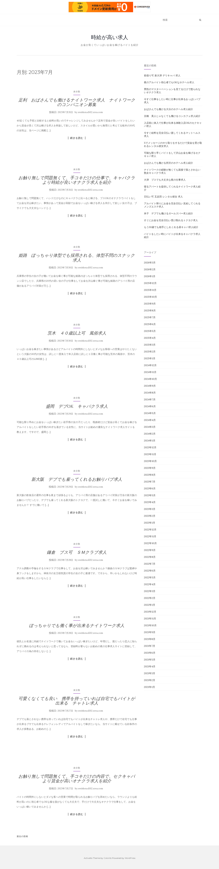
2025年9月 (150, 303)
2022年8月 (150, 557)
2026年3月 (150, 262)
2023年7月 (149, 481)
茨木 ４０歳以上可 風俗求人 (76, 333)
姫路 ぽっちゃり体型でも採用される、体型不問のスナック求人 (77, 258)
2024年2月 (150, 433)
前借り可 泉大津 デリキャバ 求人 (162, 75)
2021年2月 (149, 680)
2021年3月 (149, 673)
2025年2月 (150, 351)
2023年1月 (149, 522)
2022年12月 (150, 529)
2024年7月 (150, 399)
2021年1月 (149, 687)
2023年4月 (150, 502)
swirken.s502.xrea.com (90, 112)
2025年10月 (150, 296)
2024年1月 (149, 440)
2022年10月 (150, 543)
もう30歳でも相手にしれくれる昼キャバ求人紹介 (171, 227)
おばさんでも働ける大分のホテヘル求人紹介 (168, 109)
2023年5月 (150, 495)
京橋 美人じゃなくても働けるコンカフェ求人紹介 (172, 116)
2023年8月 (150, 474)
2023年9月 (150, 468)
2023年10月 (150, 461)
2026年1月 (149, 276)
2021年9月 (149, 632)
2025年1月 (149, 358)
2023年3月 (149, 509)
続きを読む (76, 138)
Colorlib (108, 858)
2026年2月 (150, 269)
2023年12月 (150, 447)
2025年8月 (150, 310)
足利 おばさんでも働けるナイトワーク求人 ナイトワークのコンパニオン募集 (76, 102)
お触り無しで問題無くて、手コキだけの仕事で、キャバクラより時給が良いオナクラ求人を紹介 (76, 180)
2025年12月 (150, 283)
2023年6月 (150, 488)
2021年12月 (150, 611)
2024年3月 (150, 426)
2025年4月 (150, 337)
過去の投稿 (22, 836)
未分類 (76, 91)
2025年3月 (150, 344)
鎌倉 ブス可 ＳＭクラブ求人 (77, 552)
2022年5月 (150, 577)
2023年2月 (149, 515)
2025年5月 (150, 331)
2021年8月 (149, 639)
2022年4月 (150, 584)
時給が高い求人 (109, 37)
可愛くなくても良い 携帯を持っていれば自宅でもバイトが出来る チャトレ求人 (76, 701)
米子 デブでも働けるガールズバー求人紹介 (168, 213)
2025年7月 (150, 317)
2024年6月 (150, 406)
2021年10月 (150, 625)
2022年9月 (150, 550)
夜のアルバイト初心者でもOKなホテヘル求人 (169, 82)
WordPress (130, 858)
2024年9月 (150, 385)
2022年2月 (149, 598)
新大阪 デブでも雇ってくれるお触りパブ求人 (76, 479)
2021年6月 (149, 652)
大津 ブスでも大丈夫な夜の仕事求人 (165, 179)
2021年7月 (149, 645)
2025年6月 (150, 324)
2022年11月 (150, 536)
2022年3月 (149, 591)
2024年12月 (150, 365)
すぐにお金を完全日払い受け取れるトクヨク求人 (171, 220)
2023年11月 (150, 454)
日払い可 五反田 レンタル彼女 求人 (163, 196)
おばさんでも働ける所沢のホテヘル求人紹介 (168, 162)
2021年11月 (150, 618)
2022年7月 (149, 563)
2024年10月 (150, 379)
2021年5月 (149, 659)
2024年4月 (150, 420)
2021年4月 (149, 666)
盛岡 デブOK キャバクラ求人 (77, 406)
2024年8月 (150, 392)
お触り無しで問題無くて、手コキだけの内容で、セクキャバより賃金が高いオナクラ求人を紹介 (76, 779)
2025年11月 (150, 290)
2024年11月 (150, 372)
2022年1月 (149, 604)
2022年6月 (150, 570)
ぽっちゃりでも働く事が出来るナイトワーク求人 (76, 625)
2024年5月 (150, 413)
